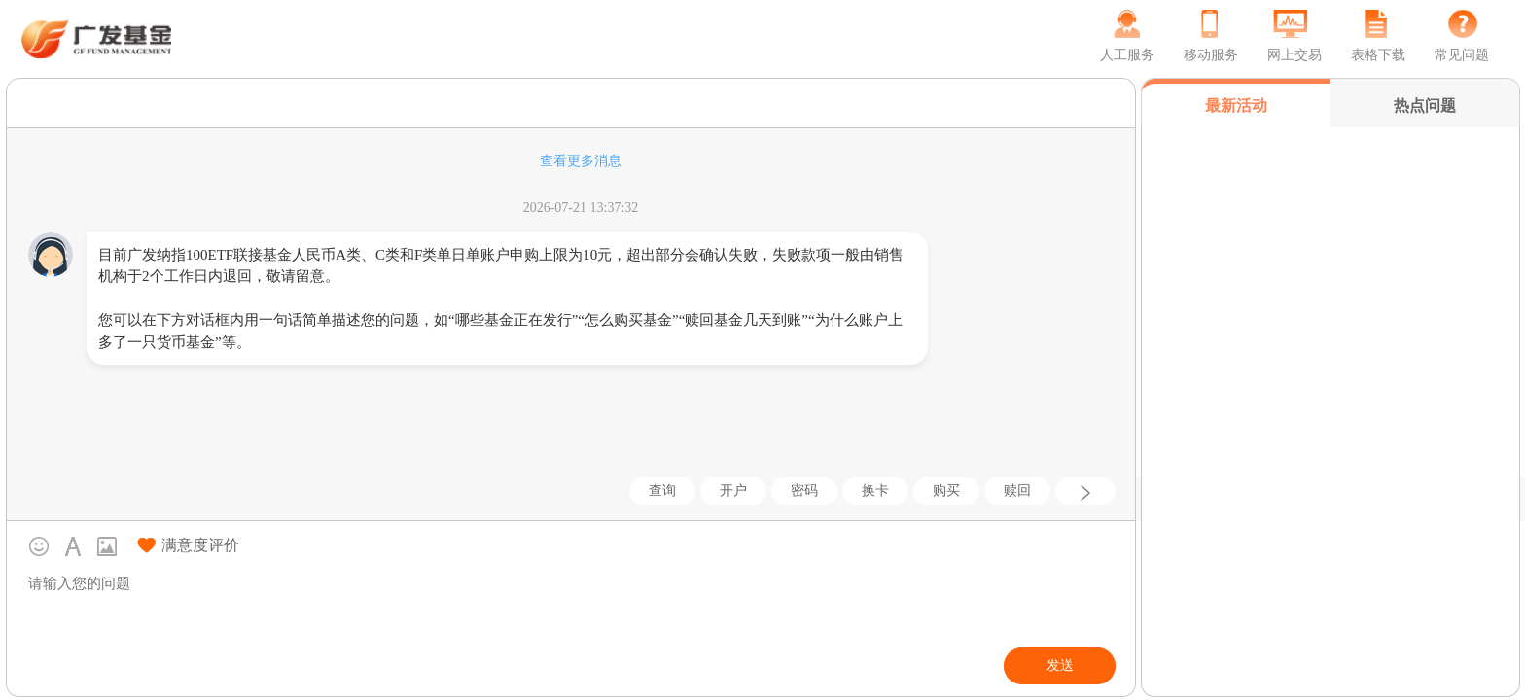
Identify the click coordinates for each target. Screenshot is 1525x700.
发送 (1060, 665)
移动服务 (1211, 55)
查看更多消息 (580, 161)
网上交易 (1294, 55)
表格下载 (1378, 55)
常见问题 (1462, 55)
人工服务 (1127, 55)
